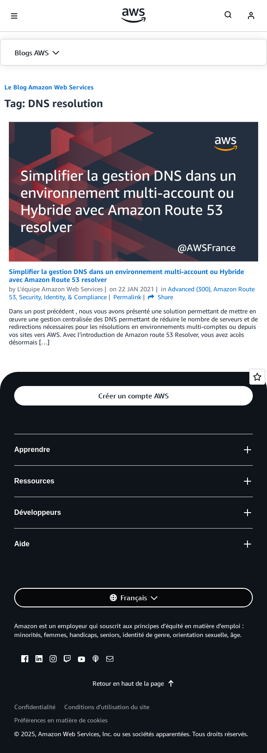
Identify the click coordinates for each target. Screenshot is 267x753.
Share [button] (160, 297)
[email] (109, 660)
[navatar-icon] (251, 16)
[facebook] (24, 660)
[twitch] (67, 660)
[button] (133, 52)
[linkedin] (39, 660)
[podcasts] (95, 660)
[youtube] (81, 660)
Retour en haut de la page (133, 683)
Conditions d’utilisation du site (106, 707)
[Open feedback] (257, 377)
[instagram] (53, 660)
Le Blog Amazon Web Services (48, 87)
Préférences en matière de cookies (61, 720)
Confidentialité (34, 707)
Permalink (127, 297)
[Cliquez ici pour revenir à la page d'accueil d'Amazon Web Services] (133, 15)
